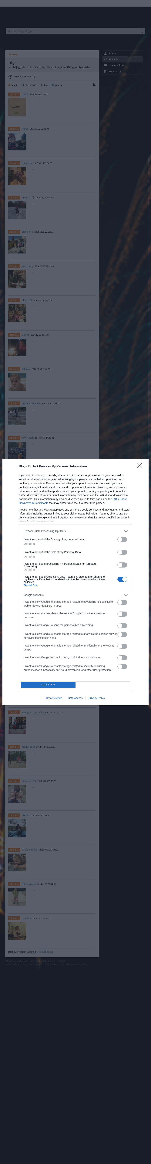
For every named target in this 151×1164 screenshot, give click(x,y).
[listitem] (75, 531)
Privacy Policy (97, 698)
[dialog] (75, 582)
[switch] (122, 539)
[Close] (140, 466)
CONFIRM (48, 684)
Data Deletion (54, 698)
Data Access (75, 698)
